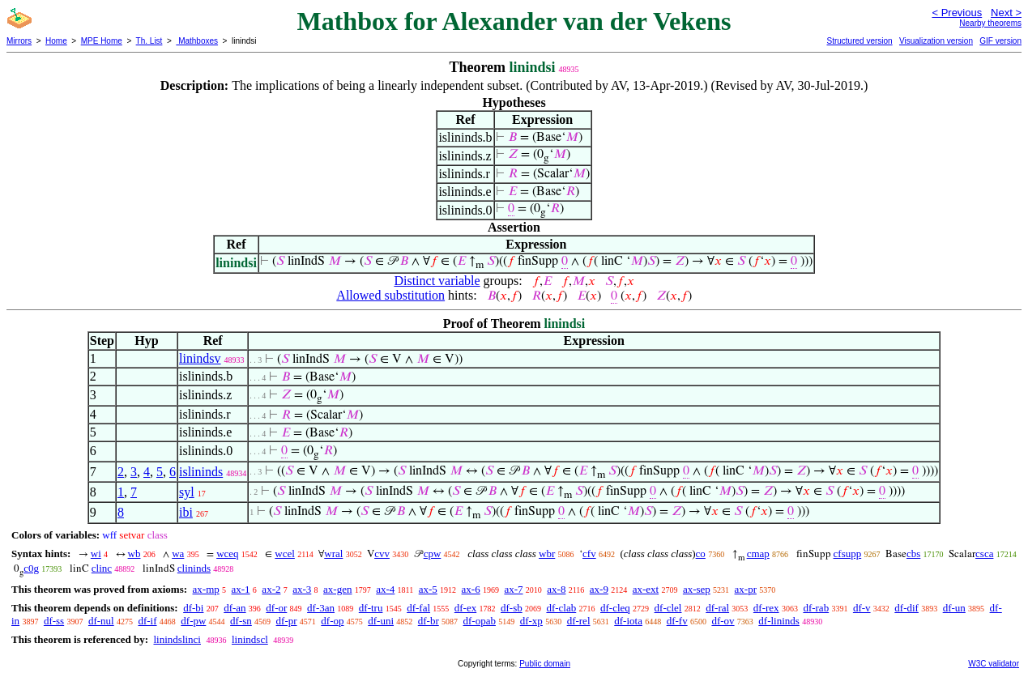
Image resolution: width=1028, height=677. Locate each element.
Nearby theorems (990, 23)
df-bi (193, 608)
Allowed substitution (390, 295)
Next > (1006, 12)
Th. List (149, 40)
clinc (102, 568)
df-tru (371, 608)
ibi (186, 512)
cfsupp (848, 553)
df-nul (101, 621)
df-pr (286, 621)
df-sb (512, 608)
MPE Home (101, 40)
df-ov (722, 621)
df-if (147, 621)
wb (134, 553)
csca (984, 553)
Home (56, 40)
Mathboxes (197, 40)
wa (178, 553)
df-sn (241, 621)
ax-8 (556, 589)
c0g (31, 568)
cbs (913, 553)
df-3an (321, 608)
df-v (862, 608)
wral (333, 553)
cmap (758, 553)
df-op (332, 621)
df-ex (465, 608)
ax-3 (301, 589)
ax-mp (206, 589)
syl (186, 492)
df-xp (531, 621)
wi (96, 553)
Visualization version (936, 40)
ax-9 (599, 589)
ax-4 (385, 589)
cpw (432, 553)
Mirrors (19, 40)
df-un (954, 608)
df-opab (479, 621)
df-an (234, 608)
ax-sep (696, 589)
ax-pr (746, 589)
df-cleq (615, 608)
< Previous (957, 12)
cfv (589, 553)
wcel (285, 553)
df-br (428, 621)
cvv (382, 553)
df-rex (766, 608)
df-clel (668, 608)
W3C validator (993, 663)
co (701, 553)
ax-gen (337, 589)
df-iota (628, 621)
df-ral (717, 608)
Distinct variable (437, 280)
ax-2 (271, 589)
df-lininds (779, 621)
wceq (227, 553)
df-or (276, 608)
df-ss (54, 621)
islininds (201, 472)
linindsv (200, 358)
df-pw (193, 621)
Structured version (859, 40)
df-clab (561, 608)
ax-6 (471, 589)
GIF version (1000, 40)
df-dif (906, 608)
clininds (194, 568)
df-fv (677, 621)
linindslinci (177, 639)
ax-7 (513, 589)
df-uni (381, 621)
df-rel (579, 621)
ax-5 (428, 589)
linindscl (250, 639)
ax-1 (241, 589)
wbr (547, 553)
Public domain (544, 663)
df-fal (418, 608)
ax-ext (646, 589)
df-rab (816, 608)
